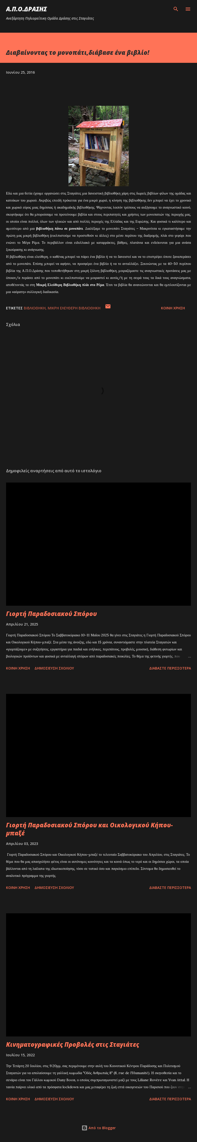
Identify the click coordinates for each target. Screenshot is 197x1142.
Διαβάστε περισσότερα (170, 668)
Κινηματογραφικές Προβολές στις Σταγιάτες (72, 1044)
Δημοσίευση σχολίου (54, 668)
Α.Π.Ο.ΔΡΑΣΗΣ (26, 9)
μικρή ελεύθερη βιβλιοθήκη (74, 308)
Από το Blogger (99, 1127)
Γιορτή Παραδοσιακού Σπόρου (51, 613)
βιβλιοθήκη (35, 308)
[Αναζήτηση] (176, 9)
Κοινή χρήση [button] (173, 308)
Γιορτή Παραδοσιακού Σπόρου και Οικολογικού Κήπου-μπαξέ (89, 829)
